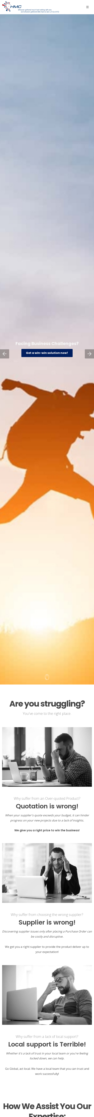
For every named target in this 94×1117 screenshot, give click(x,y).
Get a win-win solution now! (47, 353)
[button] (4, 353)
